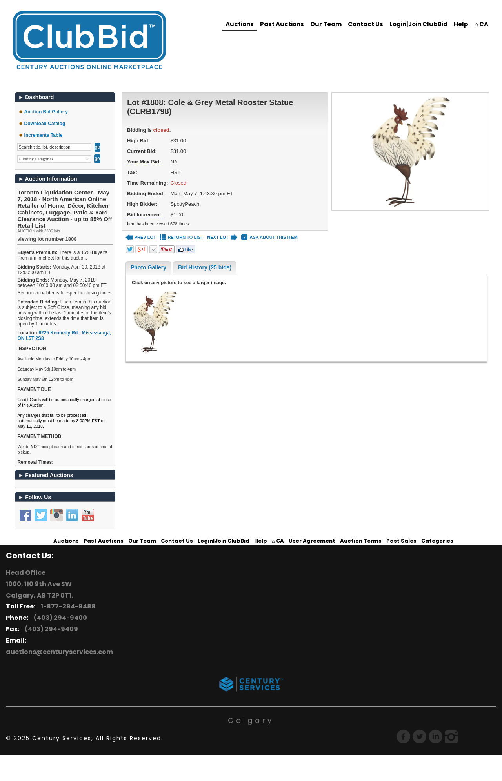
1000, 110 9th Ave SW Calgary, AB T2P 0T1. (39, 589)
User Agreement (312, 541)
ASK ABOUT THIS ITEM (269, 237)
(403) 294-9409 (50, 629)
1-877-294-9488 (67, 606)
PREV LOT (141, 237)
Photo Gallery (148, 267)
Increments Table (43, 135)
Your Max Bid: (144, 162)
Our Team (326, 24)
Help (461, 24)
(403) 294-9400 (59, 617)
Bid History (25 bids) (204, 267)
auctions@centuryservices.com (59, 651)
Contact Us (365, 24)
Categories (437, 541)
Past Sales (401, 541)
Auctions (240, 24)
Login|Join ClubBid (418, 24)
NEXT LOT (222, 237)
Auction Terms (361, 541)
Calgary (251, 720)
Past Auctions (282, 24)
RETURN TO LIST (182, 237)
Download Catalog (44, 123)
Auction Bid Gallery (46, 111)
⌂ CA (481, 24)
